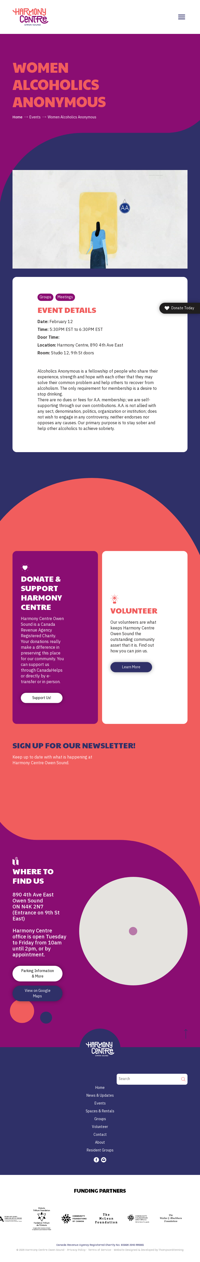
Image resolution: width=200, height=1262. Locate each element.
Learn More (131, 667)
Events (35, 117)
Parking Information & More (37, 973)
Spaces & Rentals (100, 1111)
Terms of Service (99, 1250)
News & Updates (100, 1095)
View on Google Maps (38, 993)
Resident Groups (100, 1150)
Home (17, 117)
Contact (100, 1134)
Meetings (65, 297)
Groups (45, 297)
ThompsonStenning (171, 1250)
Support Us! (41, 697)
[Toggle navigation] (182, 17)
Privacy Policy (76, 1250)
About (100, 1142)
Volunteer (100, 1126)
